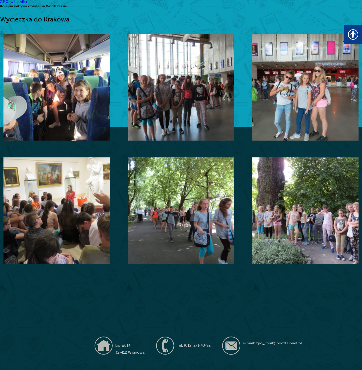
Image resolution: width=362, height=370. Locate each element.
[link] (56, 87)
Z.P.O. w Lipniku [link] (13, 2)
